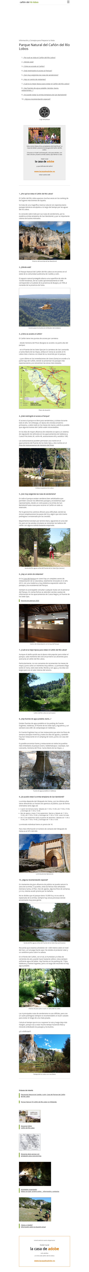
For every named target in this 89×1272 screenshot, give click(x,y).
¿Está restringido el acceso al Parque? (37, 71)
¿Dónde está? (28, 62)
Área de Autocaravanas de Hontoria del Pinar (36, 445)
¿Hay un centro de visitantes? (34, 79)
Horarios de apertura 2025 (30, 601)
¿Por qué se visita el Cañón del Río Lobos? (39, 57)
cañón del (29, 2)
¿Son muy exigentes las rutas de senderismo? (40, 75)
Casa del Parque (29, 579)
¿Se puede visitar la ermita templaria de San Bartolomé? (45, 95)
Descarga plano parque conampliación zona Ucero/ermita (31, 1155)
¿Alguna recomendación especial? (37, 99)
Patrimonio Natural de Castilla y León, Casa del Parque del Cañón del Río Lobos (43, 1095)
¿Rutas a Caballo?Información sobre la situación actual (33, 1226)
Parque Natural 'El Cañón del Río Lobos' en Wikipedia (39, 1102)
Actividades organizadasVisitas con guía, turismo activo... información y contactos (40, 1190)
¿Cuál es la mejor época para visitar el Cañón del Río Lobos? (46, 84)
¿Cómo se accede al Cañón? (34, 66)
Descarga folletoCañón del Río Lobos (27, 1127)
